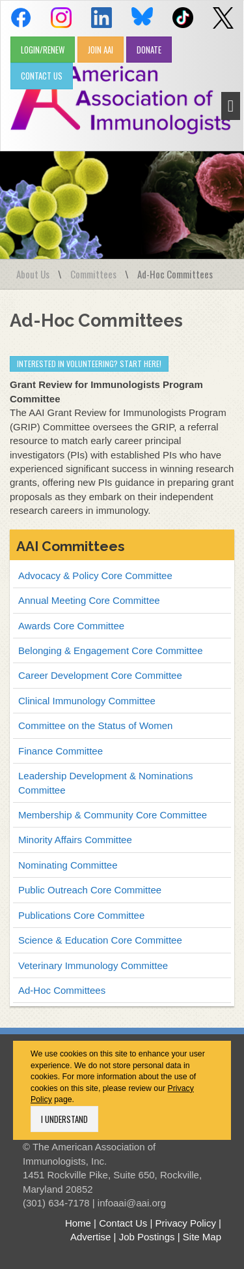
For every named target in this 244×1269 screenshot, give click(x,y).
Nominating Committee (68, 865)
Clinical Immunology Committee (87, 700)
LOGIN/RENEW (42, 49)
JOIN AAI (100, 49)
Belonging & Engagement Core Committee (110, 650)
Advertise (90, 1236)
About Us (32, 274)
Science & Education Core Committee (100, 940)
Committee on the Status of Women (95, 725)
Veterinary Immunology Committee (93, 965)
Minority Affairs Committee (75, 839)
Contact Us (123, 1223)
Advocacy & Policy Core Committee (95, 575)
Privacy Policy (186, 1223)
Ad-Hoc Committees (61, 990)
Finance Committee (60, 750)
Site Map (202, 1236)
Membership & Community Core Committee (112, 814)
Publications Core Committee (81, 915)
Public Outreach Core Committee (89, 889)
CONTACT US (41, 75)
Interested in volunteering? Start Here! (89, 363)
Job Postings (147, 1236)
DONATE (149, 49)
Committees (93, 274)
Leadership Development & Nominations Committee (105, 782)
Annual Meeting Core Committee (89, 600)
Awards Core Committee (71, 625)
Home (78, 1223)
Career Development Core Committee (100, 675)
